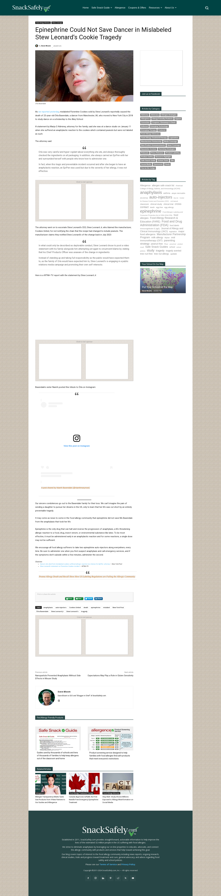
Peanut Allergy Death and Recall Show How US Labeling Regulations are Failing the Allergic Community (87, 576)
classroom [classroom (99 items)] (144, 204)
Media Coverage (170, 141)
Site (172, 160)
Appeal (178, 119)
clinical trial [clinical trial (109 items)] (168, 204)
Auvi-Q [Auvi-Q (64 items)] (176, 198)
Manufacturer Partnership (151, 141)
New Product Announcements (153, 145)
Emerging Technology (159, 126)
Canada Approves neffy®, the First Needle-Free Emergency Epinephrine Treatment (83, 799)
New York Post (118, 607)
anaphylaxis (48, 607)
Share (98, 598)
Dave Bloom (46, 46)
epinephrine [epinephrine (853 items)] (150, 211)
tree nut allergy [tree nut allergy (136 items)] (161, 254)
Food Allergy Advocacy (43, 23)
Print (69, 599)
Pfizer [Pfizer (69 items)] (166, 244)
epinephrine (95, 607)
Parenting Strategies (167, 149)
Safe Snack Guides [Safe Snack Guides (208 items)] (156, 246)
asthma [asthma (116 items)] (166, 193)
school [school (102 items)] (172, 247)
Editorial (144, 126)
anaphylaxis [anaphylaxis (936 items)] (151, 192)
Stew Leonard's (72, 611)
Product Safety (147, 157)
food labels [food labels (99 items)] (174, 225)
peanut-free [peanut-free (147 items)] (157, 243)
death (86, 607)
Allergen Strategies (168, 115)
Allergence (40, 793)
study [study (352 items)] (150, 250)
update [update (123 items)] (173, 254)
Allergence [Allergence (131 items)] (145, 185)
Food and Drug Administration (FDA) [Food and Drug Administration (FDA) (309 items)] (161, 223)
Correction (145, 122)
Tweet (88, 599)
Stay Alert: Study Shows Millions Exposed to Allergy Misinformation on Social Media (117, 799)
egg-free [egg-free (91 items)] (159, 207)
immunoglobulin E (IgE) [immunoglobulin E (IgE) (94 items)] (150, 229)
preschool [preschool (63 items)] (173, 244)
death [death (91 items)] (152, 207)
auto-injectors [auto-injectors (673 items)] (160, 197)
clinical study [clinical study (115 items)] (156, 204)
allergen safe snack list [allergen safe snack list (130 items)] (163, 185)
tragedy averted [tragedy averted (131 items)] (173, 250)
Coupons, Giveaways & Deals (164, 122)
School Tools (163, 160)
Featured (161, 130)
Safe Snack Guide (148, 160)
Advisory (144, 115)
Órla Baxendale (42, 611)
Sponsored (158, 164)
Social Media (146, 164)
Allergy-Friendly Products (162, 119)
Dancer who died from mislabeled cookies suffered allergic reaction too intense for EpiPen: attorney (75, 564)
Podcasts (145, 153)
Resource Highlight (163, 157)
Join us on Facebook (151, 94)
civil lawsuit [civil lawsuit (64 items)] (174, 201)
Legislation (173, 138)
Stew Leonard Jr (57, 611)
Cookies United (75, 607)
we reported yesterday (48, 111)
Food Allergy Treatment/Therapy (81, 793)
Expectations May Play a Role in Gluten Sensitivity (110, 675)
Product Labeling (173, 153)
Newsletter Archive (148, 149)
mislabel (106, 607)
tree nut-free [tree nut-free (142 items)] (146, 253)
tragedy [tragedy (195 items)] (160, 250)
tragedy (84, 611)
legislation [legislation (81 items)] (173, 232)
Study (167, 164)
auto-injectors (61, 607)
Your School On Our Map (152, 264)
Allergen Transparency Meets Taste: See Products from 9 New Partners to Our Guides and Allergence (50, 799)
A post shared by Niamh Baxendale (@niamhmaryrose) (65, 488)
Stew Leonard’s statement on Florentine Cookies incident (60, 566)
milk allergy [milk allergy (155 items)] (157, 237)
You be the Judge (148, 168)
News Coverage (57, 23)
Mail (78, 599)
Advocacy (155, 115)
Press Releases (157, 153)
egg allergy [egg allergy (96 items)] (169, 207)
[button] (207, 8)
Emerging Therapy (148, 130)
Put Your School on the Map (157, 287)
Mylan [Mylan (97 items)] (167, 238)
